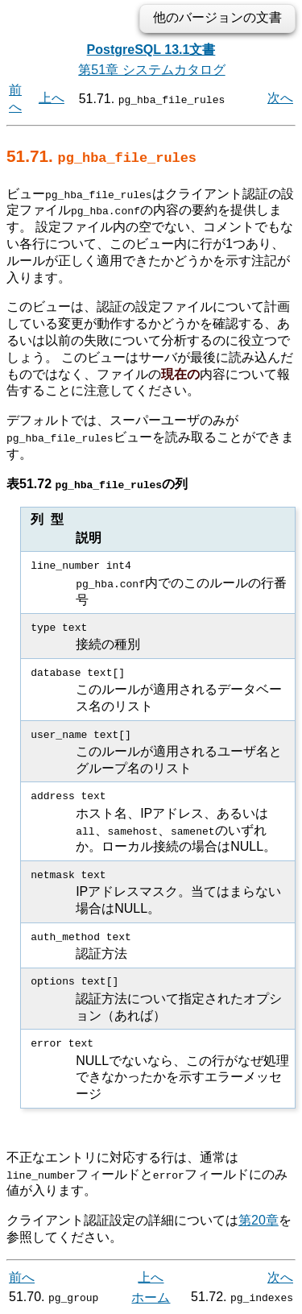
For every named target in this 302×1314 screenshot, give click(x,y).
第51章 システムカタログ (151, 70)
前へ (22, 1276)
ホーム (150, 1296)
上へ (51, 98)
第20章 (258, 1219)
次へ (280, 98)
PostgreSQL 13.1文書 (151, 49)
